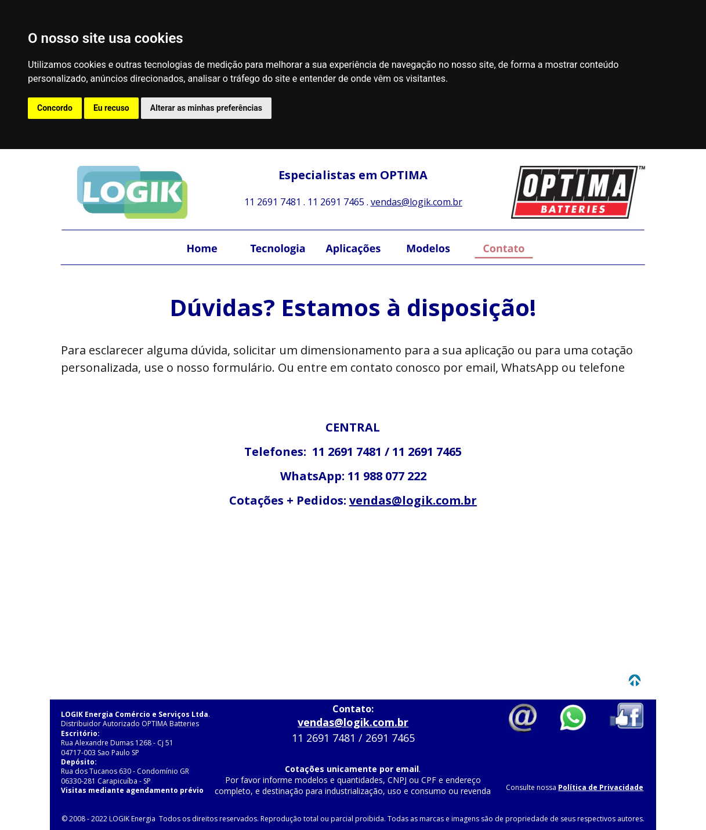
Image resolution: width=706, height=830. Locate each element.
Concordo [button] (55, 108)
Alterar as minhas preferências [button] (206, 108)
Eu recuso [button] (111, 108)
